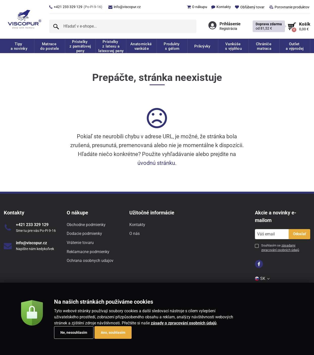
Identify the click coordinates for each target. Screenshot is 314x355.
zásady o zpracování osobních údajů (183, 323)
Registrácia (228, 29)
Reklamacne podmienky (88, 251)
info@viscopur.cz (124, 7)
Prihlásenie (230, 23)
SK (262, 278)
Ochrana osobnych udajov (90, 260)
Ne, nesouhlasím (73, 332)
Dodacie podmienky (84, 233)
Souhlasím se (280, 247)
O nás (134, 233)
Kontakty (137, 224)
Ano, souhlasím (113, 332)
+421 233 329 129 (75, 7)
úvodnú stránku (156, 163)
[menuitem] (195, 6)
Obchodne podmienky (86, 224)
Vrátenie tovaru (80, 242)
